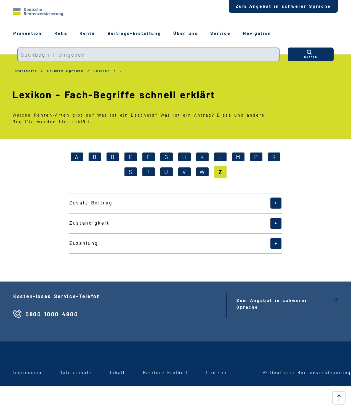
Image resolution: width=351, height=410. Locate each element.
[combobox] (148, 54)
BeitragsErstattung (134, 33)
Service (220, 33)
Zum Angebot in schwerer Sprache (283, 6)
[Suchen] (311, 54)
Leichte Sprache (65, 71)
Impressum (27, 372)
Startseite (26, 71)
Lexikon (102, 71)
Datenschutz (75, 372)
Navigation (257, 33)
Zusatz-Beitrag (90, 202)
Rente (87, 33)
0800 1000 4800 (51, 314)
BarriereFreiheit (165, 372)
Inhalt (117, 372)
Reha (60, 33)
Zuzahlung (83, 243)
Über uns (185, 33)
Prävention (27, 33)
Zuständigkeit (89, 223)
